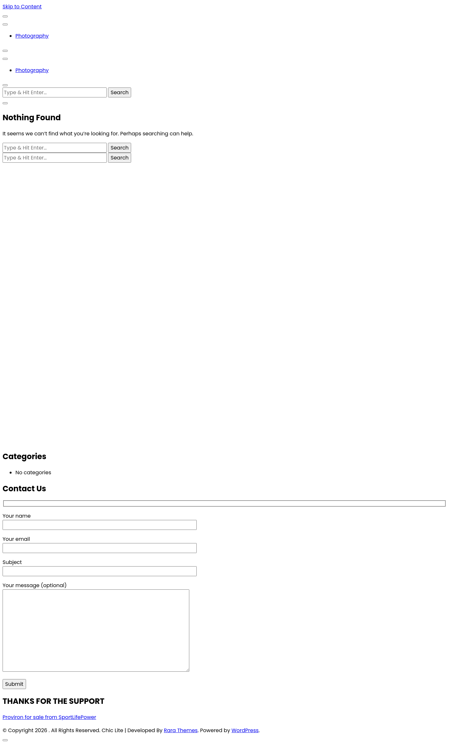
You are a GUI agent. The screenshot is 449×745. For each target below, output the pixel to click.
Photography (32, 36)
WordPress (245, 730)
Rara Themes (181, 730)
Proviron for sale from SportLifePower (49, 717)
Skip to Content (22, 6)
